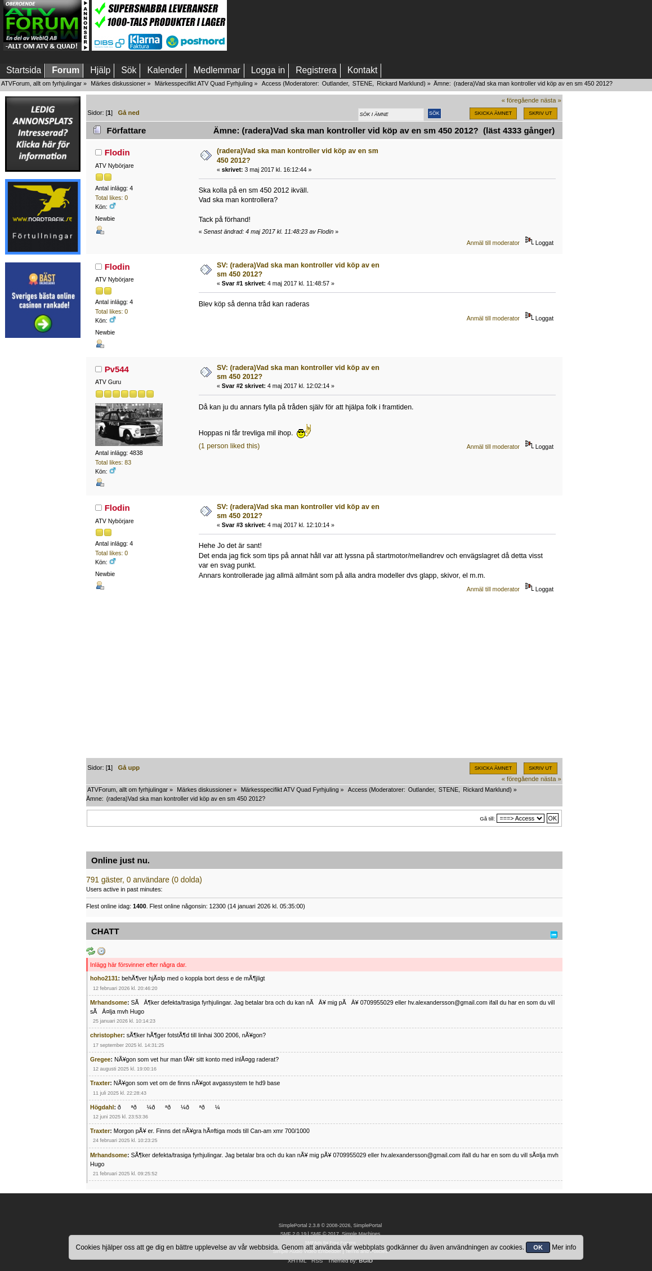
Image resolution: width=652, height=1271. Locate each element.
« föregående (520, 100)
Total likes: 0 (111, 197)
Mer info (564, 1247)
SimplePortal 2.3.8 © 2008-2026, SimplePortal (330, 1225)
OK (538, 1247)
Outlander (335, 83)
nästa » (551, 100)
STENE (362, 83)
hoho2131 (104, 978)
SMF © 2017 (324, 1234)
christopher (106, 1035)
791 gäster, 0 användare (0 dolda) (144, 880)
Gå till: (487, 818)
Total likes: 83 (113, 462)
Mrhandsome (108, 1002)
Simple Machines (361, 1234)
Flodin (117, 152)
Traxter (100, 1083)
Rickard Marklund (400, 83)
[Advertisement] (43, 514)
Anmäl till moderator (493, 242)
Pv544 (117, 369)
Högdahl (102, 1107)
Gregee (100, 1059)
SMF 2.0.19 (293, 1234)
